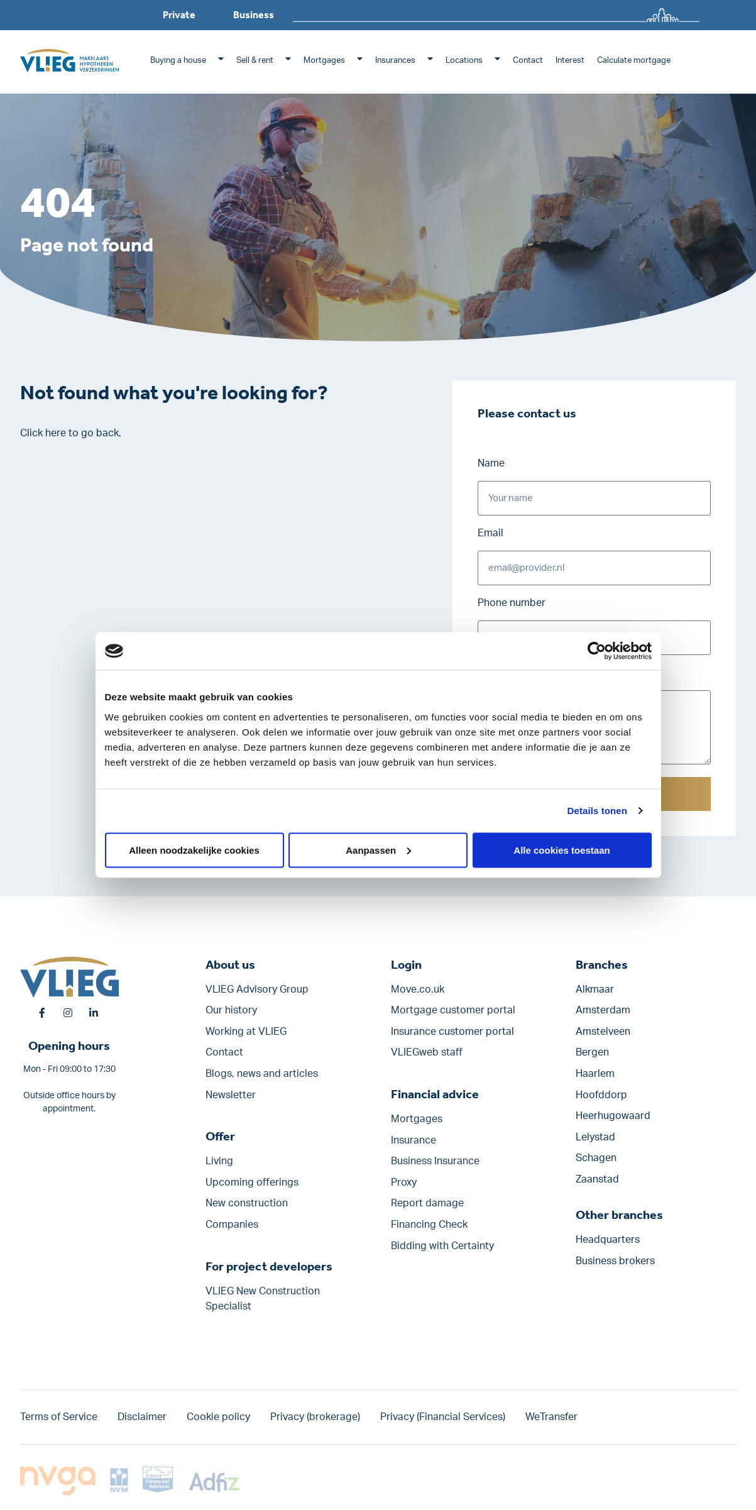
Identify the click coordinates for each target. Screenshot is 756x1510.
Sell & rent (254, 61)
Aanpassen (378, 849)
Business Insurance (435, 1162)
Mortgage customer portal (453, 1011)
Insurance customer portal (452, 1032)
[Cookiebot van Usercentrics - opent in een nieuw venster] (597, 651)
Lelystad (595, 1137)
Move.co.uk (417, 989)
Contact (528, 61)
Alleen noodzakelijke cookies (194, 849)
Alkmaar (595, 989)
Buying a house (178, 61)
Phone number (511, 603)
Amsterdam (603, 1011)
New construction (246, 1204)
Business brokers (615, 1261)
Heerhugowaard (613, 1116)
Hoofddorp (601, 1095)
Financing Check (429, 1225)
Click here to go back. (70, 433)
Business (253, 15)
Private (179, 15)
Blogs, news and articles (261, 1074)
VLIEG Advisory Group (257, 989)
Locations (464, 61)
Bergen (592, 1053)
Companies (231, 1225)
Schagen (596, 1159)
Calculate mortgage (634, 61)
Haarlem (595, 1074)
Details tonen (597, 810)
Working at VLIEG (246, 1032)
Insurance (413, 1140)
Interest (570, 61)
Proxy (404, 1182)
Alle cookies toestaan (561, 849)
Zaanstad (597, 1179)
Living (219, 1162)
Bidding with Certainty (442, 1246)
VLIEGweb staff (427, 1053)
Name (491, 463)
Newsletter (230, 1095)
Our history (231, 1011)
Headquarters (608, 1240)
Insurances (395, 61)
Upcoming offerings (252, 1182)
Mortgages (324, 61)
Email (490, 533)
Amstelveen (603, 1032)
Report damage (427, 1204)
